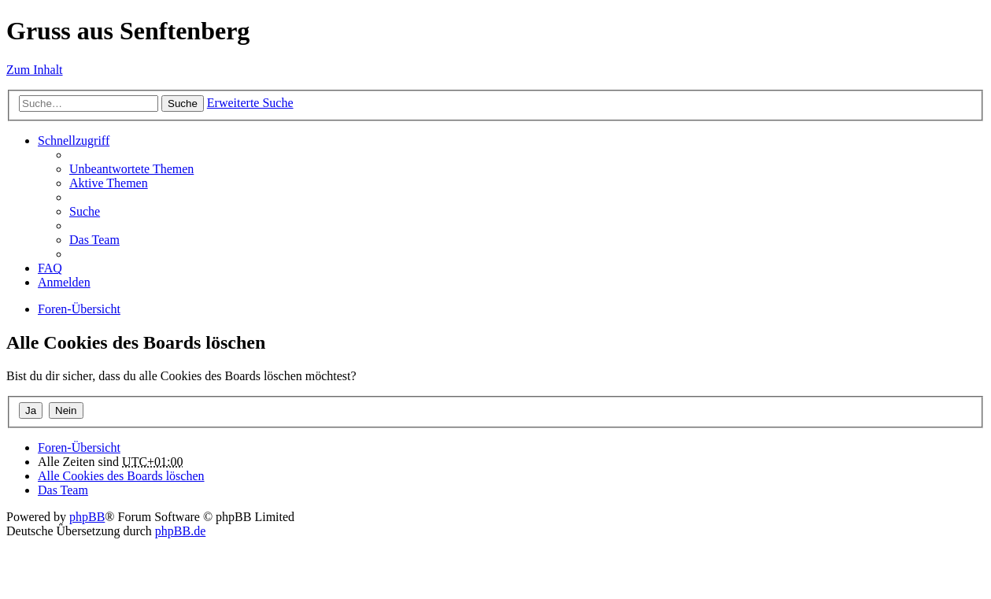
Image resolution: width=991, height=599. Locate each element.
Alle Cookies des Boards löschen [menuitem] (121, 476)
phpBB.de (180, 531)
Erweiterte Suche (250, 102)
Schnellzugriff (73, 140)
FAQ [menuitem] (50, 268)
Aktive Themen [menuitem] (108, 183)
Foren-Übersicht (79, 309)
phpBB (87, 516)
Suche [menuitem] (84, 211)
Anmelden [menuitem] (64, 282)
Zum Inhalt (34, 69)
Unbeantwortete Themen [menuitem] (131, 169)
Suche (183, 103)
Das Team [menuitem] (94, 239)
